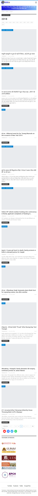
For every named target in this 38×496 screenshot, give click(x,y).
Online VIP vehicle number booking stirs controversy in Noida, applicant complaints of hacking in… (19, 213)
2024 (10, 22)
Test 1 (3, 109)
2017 (3, 24)
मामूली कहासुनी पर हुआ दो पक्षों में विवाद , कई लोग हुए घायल (18, 54)
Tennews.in (4, 490)
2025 (7, 22)
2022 (17, 22)
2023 (14, 22)
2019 (28, 22)
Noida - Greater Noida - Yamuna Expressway (7, 30)
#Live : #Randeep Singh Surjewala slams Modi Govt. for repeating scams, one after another (19, 291)
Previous (5, 426)
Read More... (5, 64)
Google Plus (27, 486)
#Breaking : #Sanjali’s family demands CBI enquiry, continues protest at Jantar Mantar (18, 369)
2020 (24, 22)
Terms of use (28, 493)
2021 (21, 22)
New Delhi (4, 226)
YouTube (10, 486)
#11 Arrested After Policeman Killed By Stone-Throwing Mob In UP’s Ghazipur (17, 411)
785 (33, 426)
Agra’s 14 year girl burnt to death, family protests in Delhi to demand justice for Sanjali (19, 251)
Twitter (21, 486)
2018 (32, 22)
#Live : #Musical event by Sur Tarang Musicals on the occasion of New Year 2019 (18, 134)
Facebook (15, 486)
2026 (3, 22)
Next (4, 428)
